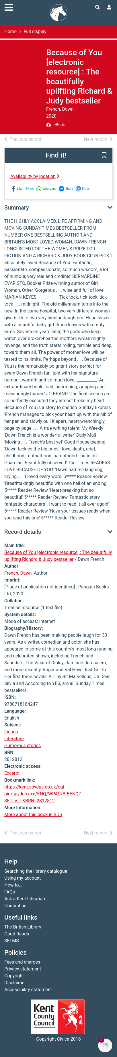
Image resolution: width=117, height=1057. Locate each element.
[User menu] (109, 7)
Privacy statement (22, 969)
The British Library (22, 927)
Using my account (22, 878)
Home (10, 31)
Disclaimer (15, 982)
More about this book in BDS (33, 814)
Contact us (15, 905)
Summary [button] (16, 207)
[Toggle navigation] (9, 6)
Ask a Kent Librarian (24, 898)
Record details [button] (22, 531)
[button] (104, 155)
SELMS (11, 940)
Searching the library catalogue (35, 871)
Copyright (14, 976)
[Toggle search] (97, 7)
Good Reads (16, 934)
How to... (13, 885)
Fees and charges (22, 962)
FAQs (9, 892)
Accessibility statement (28, 989)
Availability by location (35, 176)
